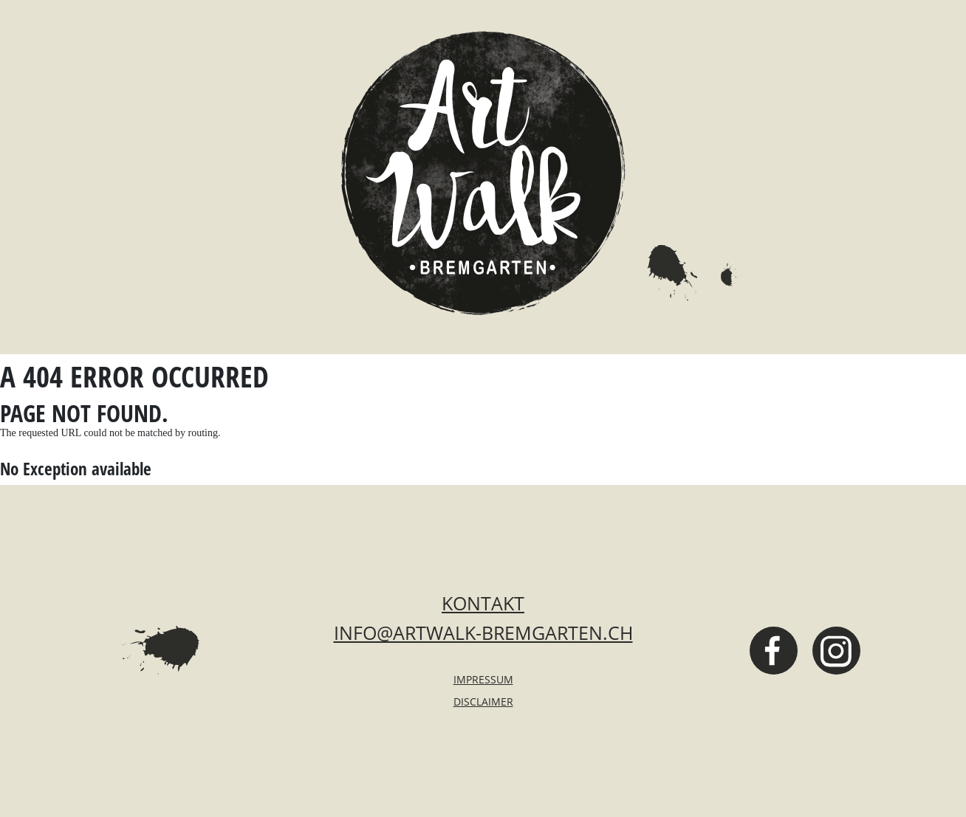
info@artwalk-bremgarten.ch (483, 633)
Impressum (483, 679)
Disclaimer (483, 701)
